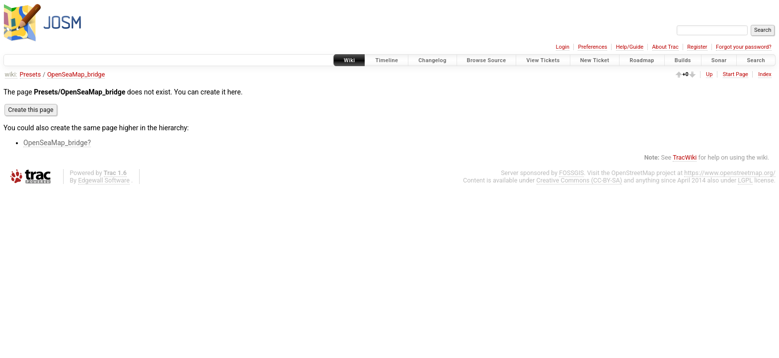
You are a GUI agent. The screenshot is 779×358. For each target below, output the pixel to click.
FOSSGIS (571, 173)
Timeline (386, 60)
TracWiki (685, 157)
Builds (683, 60)
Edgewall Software (104, 180)
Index (765, 74)
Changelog (432, 60)
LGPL (745, 180)
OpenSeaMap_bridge (76, 74)
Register (697, 47)
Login (562, 47)
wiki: (11, 74)
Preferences (592, 47)
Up (709, 74)
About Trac (665, 47)
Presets (30, 74)
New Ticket (595, 60)
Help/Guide (629, 47)
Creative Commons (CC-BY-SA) (580, 180)
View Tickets (542, 60)
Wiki (349, 60)
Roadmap (641, 60)
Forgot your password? (744, 47)
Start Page (735, 74)
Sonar (719, 60)
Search (756, 60)
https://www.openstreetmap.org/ (730, 173)
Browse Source (486, 60)
